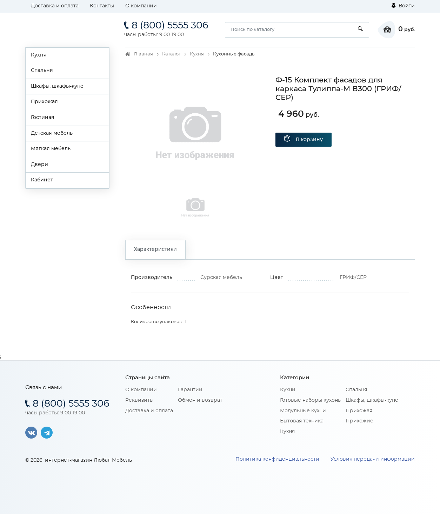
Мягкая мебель (51, 148)
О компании (141, 6)
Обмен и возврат (200, 400)
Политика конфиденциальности (277, 459)
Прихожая (44, 101)
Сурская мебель (221, 277)
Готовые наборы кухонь (310, 400)
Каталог (171, 54)
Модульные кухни (303, 410)
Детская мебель (52, 133)
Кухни (287, 389)
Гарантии (190, 389)
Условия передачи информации (373, 459)
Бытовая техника (302, 421)
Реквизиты (139, 400)
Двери (39, 164)
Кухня (39, 55)
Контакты (102, 6)
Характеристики (155, 249)
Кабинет (42, 180)
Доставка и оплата (55, 6)
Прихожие (359, 421)
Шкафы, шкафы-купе (57, 86)
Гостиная (42, 117)
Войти (403, 5)
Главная (143, 54)
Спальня (42, 70)
